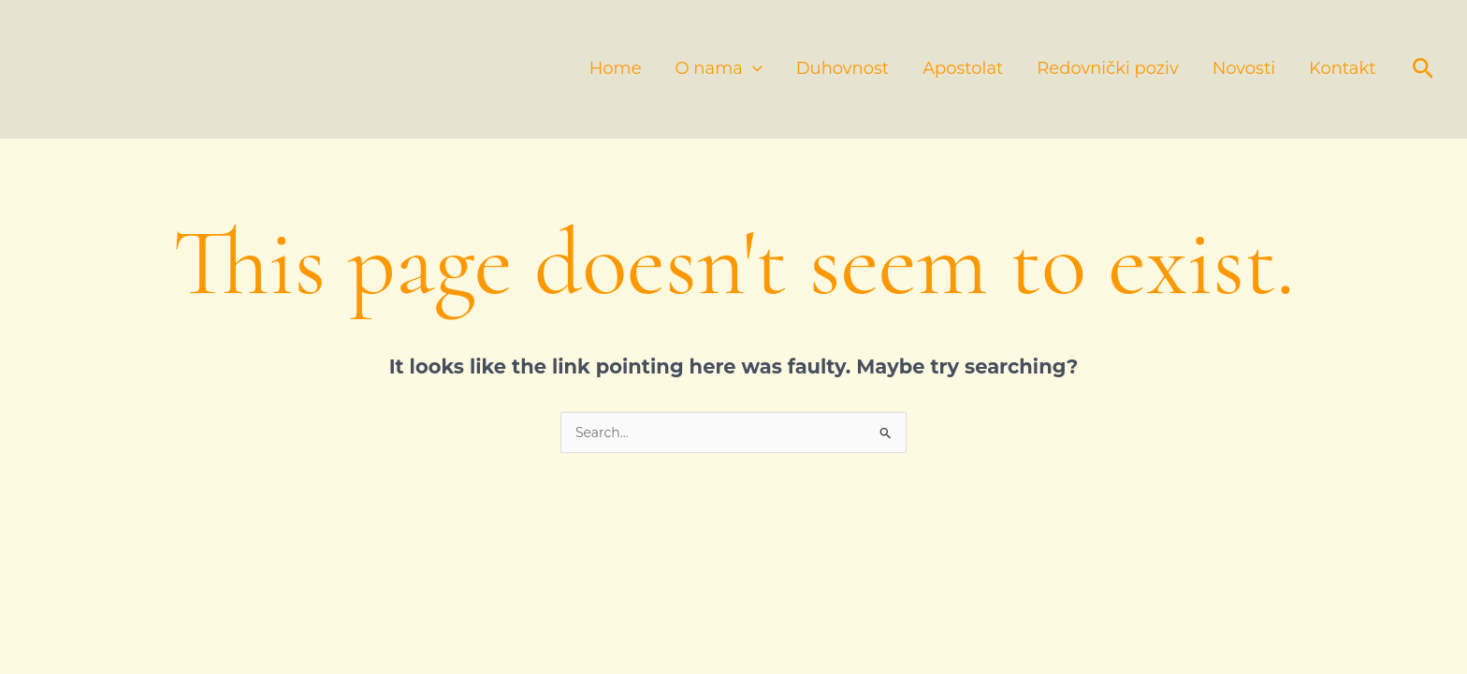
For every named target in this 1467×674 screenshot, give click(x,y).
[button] (1423, 69)
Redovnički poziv (1107, 69)
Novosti (1244, 69)
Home (615, 69)
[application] (753, 69)
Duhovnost (842, 69)
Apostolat (962, 69)
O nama (719, 69)
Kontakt (1342, 69)
